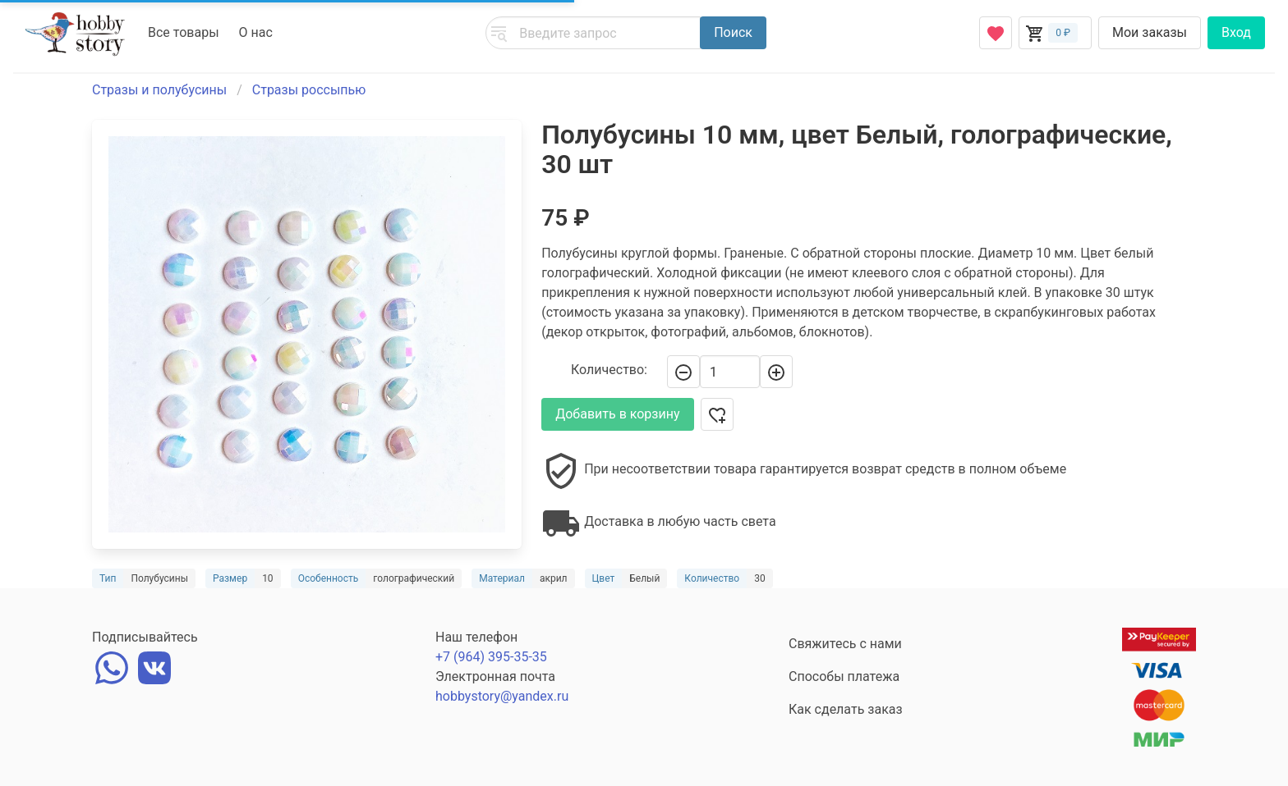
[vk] (154, 666)
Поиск (733, 32)
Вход (1236, 32)
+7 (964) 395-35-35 (491, 657)
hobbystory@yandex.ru (501, 696)
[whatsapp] (111, 666)
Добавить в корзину (617, 414)
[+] (776, 371)
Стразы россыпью (309, 90)
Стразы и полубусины (159, 90)
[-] (683, 371)
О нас (256, 32)
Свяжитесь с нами (845, 643)
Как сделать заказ (846, 709)
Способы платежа (844, 676)
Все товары (183, 32)
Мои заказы (1149, 32)
